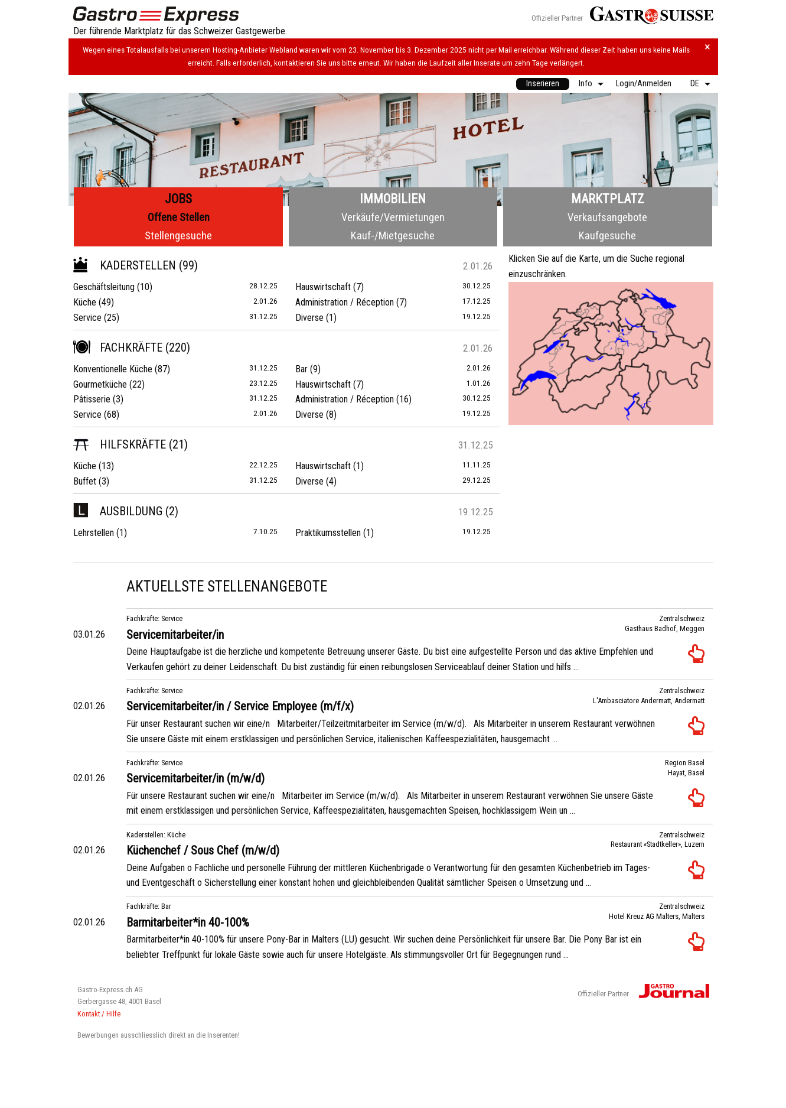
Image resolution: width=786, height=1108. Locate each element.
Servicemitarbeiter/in (175, 635)
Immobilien (393, 198)
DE (694, 84)
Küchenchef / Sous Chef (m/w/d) (202, 850)
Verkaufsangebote (607, 217)
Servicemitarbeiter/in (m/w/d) (195, 778)
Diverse (309, 317)
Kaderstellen (124, 265)
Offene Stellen (179, 217)
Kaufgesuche (607, 235)
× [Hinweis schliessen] (707, 47)
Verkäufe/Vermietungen (393, 217)
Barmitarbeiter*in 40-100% (187, 922)
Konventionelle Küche (112, 369)
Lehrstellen (93, 532)
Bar (301, 369)
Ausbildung (117, 511)
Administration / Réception (344, 302)
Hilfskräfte (119, 444)
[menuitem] (542, 84)
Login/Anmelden (643, 84)
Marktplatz (607, 198)
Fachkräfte (117, 347)
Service (87, 317)
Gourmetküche (100, 384)
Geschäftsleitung (104, 287)
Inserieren (542, 84)
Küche (84, 302)
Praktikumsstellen (328, 532)
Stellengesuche (178, 235)
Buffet (84, 481)
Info (585, 84)
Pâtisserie (91, 399)
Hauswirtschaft (323, 287)
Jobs (178, 198)
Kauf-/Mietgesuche (393, 235)
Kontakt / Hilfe (98, 1013)
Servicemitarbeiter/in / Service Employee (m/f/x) (240, 706)
